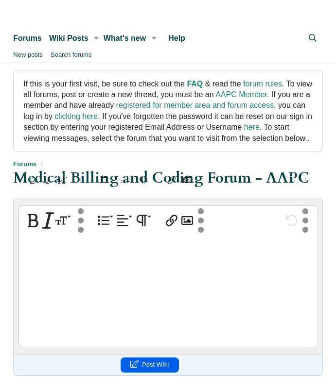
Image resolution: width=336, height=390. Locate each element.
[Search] (313, 38)
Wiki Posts (68, 38)
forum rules (262, 84)
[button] (96, 38)
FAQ (195, 84)
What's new (125, 38)
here (252, 127)
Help (176, 38)
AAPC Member (241, 94)
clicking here (76, 116)
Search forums (71, 54)
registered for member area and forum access (195, 105)
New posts (28, 54)
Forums (27, 38)
